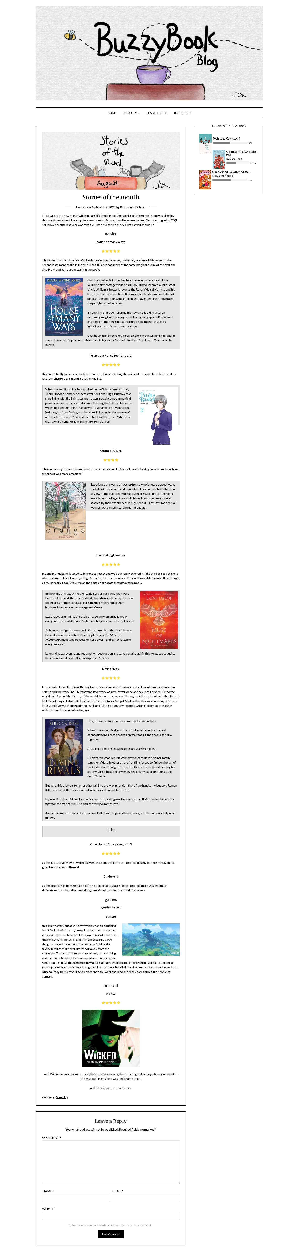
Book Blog (183, 113)
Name (48, 1191)
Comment (51, 1137)
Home (112, 113)
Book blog (63, 1097)
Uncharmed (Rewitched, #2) (231, 172)
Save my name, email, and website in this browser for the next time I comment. (112, 1225)
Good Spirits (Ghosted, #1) (241, 153)
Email (117, 1191)
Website (48, 1209)
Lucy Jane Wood (222, 175)
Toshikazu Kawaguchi (226, 138)
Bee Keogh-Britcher (134, 207)
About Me (131, 113)
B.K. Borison (234, 158)
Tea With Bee (156, 113)
